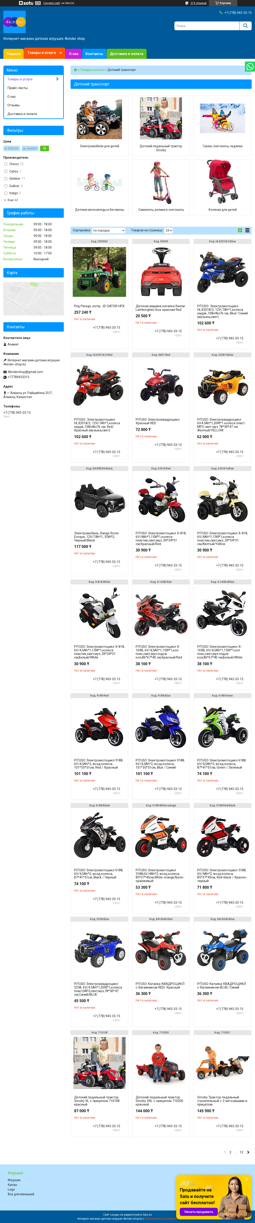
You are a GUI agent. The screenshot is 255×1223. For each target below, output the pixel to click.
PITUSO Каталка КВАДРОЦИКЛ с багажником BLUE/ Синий (221, 985)
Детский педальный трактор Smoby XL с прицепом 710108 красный (97, 1100)
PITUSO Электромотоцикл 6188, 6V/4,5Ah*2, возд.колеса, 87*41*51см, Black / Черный (98, 873)
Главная (13, 54)
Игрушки (14, 1180)
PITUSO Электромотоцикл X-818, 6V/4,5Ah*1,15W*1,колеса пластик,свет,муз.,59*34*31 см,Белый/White (99, 652)
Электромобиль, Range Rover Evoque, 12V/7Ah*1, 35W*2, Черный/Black (96, 536)
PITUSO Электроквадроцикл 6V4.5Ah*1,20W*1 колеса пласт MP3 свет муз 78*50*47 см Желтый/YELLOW (221, 425)
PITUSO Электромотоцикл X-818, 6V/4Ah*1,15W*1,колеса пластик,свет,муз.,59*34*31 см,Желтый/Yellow (222, 538)
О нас (74, 54)
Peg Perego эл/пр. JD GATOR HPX (99, 306)
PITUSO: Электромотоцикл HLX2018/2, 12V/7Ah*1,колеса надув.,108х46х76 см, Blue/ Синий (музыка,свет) (222, 311)
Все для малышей (21, 1194)
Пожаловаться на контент (161, 1218)
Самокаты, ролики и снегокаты (161, 209)
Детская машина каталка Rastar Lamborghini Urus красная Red (160, 307)
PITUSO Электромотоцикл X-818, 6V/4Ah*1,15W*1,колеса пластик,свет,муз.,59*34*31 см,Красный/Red (161, 538)
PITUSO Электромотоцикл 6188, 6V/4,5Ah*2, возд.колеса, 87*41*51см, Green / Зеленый (221, 764)
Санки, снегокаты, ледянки (222, 146)
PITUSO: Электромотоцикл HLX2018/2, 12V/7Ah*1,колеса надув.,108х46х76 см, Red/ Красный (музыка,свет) (97, 425)
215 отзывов (199, 3)
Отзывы (13, 105)
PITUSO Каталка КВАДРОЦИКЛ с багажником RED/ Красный (160, 985)
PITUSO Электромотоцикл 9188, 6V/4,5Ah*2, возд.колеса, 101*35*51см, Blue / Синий (160, 764)
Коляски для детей (223, 209)
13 (241, 1152)
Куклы (12, 1185)
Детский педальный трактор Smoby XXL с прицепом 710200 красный (159, 1100)
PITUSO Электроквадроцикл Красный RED (158, 421)
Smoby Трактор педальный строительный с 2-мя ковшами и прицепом (222, 1100)
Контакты (94, 54)
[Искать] (245, 25)
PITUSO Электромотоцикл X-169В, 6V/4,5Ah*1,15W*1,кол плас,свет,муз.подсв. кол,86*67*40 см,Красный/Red (159, 652)
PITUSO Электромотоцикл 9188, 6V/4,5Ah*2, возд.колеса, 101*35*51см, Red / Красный (98, 764)
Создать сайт (51, 3)
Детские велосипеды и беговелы (99, 209)
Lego (11, 1189)
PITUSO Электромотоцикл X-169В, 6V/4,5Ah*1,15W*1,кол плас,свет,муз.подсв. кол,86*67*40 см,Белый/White (219, 652)
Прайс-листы (17, 88)
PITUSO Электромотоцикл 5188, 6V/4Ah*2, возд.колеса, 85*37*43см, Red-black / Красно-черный (222, 875)
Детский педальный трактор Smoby (161, 148)
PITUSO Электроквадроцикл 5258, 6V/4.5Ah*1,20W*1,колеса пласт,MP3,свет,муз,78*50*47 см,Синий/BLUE (98, 989)
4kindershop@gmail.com (25, 372)
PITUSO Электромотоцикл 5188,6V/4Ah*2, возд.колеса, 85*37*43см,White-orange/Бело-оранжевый (160, 875)
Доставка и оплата (126, 54)
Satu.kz (147, 1214)
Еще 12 (13, 200)
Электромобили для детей (99, 146)
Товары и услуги (41, 53)
